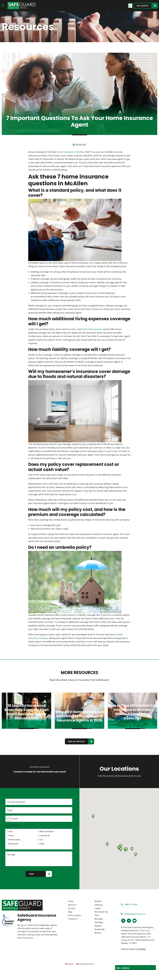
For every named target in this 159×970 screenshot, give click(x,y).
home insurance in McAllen (70, 151)
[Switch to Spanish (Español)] (85, 964)
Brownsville (99, 929)
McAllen (97, 901)
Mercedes (98, 919)
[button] (120, 849)
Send (31, 874)
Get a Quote (142, 5)
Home (70, 901)
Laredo (97, 908)
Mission (97, 933)
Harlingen (98, 922)
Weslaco (98, 926)
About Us (72, 905)
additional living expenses (90, 329)
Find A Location (74, 915)
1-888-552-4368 (129, 904)
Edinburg (98, 905)
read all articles (76, 741)
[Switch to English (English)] (69, 964)
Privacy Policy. (144, 930)
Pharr (97, 915)
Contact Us (73, 919)
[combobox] (8, 819)
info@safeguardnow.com (133, 914)
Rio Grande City (101, 912)
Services (71, 908)
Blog (70, 912)
